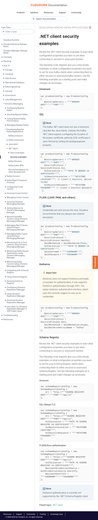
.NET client (13, 148)
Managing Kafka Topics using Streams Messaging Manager (17, 236)
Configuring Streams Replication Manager (16, 288)
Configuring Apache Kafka (15, 109)
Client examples (17, 153)
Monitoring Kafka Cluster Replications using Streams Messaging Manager (18, 254)
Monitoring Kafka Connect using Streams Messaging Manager (17, 264)
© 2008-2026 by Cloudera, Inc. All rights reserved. (24, 517)
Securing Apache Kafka (17, 114)
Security (8, 91)
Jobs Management (13, 99)
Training (43, 514)
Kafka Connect (13, 176)
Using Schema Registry (17, 277)
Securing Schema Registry (14, 282)
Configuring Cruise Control (15, 188)
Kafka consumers (16, 140)
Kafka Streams (15, 161)
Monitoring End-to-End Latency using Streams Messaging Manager (17, 244)
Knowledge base (56, 514)
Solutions (34, 12)
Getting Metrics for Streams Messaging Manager (16, 210)
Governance (10, 95)
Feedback (95, 262)
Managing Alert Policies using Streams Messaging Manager (17, 227)
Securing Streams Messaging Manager (16, 203)
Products (20, 12)
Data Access (10, 78)
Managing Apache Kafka (18, 125)
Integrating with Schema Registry (18, 271)
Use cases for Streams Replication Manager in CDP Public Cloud (17, 309)
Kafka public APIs (16, 165)
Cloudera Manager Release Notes (15, 52)
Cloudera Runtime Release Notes (15, 45)
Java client (13, 144)
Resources (48, 12)
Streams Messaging (14, 104)
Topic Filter (6, 27)
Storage (8, 70)
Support (62, 12)
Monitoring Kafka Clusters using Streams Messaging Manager (17, 219)
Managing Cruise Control (18, 197)
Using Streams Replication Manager (16, 295)
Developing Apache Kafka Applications (15, 130)
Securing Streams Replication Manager (16, 301)
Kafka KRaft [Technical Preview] (17, 181)
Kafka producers (15, 136)
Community (76, 12)
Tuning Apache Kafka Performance (16, 120)
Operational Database (14, 82)
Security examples (18, 157)
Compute (9, 74)
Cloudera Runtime (11, 40)
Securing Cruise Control (17, 193)
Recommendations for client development (18, 171)
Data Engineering (12, 87)
